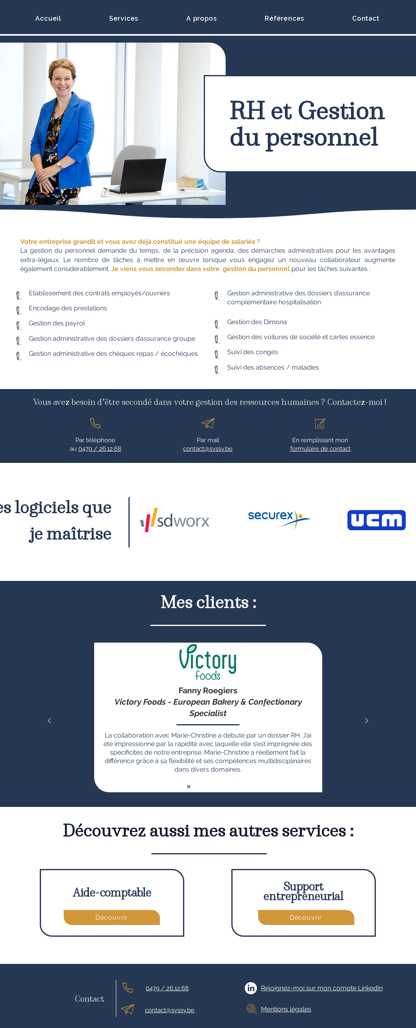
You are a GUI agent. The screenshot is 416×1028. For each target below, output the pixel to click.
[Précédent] (49, 721)
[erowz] (198, 786)
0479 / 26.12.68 (99, 448)
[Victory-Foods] (188, 786)
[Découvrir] (112, 917)
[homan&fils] (218, 786)
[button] (124, 18)
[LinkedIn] (251, 988)
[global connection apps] (227, 786)
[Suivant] (366, 721)
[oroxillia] (208, 786)
